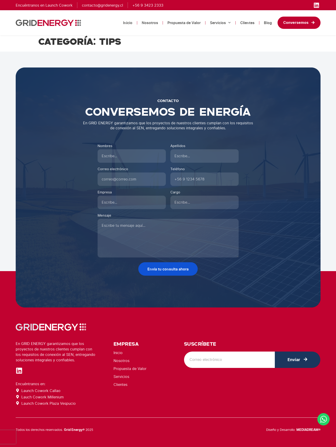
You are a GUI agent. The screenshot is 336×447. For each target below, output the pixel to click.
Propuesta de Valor (184, 22)
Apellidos (177, 146)
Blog (268, 22)
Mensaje (104, 215)
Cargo (175, 192)
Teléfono (177, 169)
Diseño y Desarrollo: (293, 430)
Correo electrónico (113, 169)
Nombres (105, 146)
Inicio (127, 22)
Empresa (105, 192)
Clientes (247, 22)
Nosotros (150, 22)
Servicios (220, 22)
